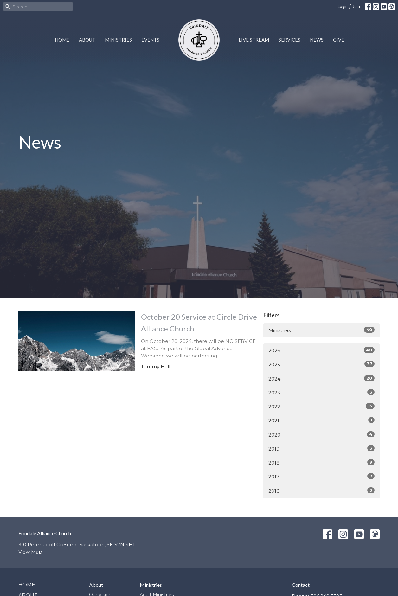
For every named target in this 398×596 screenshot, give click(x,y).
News (317, 39)
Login (343, 6)
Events (150, 39)
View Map (30, 552)
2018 (321, 462)
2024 (321, 378)
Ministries (118, 39)
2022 (321, 406)
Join (356, 6)
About (87, 39)
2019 (321, 448)
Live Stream (254, 39)
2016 (321, 490)
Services (289, 39)
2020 (321, 434)
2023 (321, 392)
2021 (321, 420)
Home (62, 39)
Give (338, 39)
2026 (321, 350)
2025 (321, 364)
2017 (321, 476)
